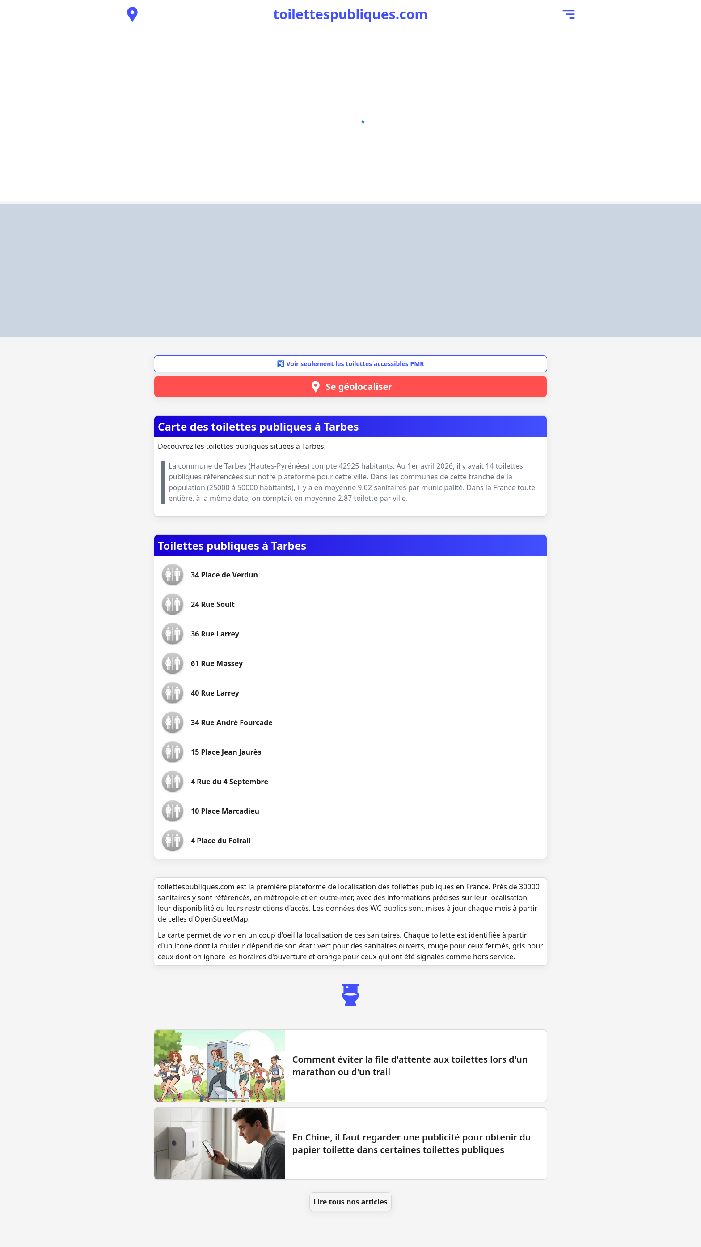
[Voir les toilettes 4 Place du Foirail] (220, 841)
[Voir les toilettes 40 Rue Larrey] (215, 693)
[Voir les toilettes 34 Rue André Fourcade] (231, 722)
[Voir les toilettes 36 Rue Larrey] (215, 634)
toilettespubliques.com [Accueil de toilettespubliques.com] (350, 14)
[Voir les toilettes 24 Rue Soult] (212, 604)
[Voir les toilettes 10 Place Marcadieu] (225, 811)
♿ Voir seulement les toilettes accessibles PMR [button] (350, 363)
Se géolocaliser (351, 386)
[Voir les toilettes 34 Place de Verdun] (224, 575)
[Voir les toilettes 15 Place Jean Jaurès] (226, 752)
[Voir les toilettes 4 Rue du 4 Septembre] (229, 781)
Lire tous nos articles (350, 1202)
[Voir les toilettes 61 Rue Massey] (216, 663)
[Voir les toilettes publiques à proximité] (132, 14)
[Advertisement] (350, 270)
